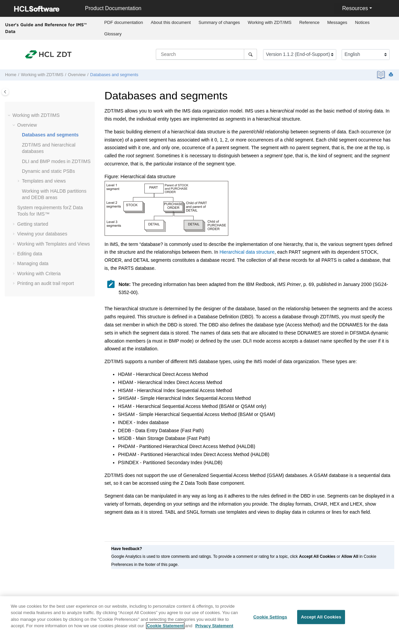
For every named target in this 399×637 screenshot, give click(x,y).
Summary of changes (219, 22)
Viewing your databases (42, 233)
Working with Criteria (39, 273)
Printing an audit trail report (45, 283)
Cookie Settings (270, 619)
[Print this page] (391, 75)
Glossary (112, 33)
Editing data (29, 253)
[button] (9, 115)
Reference (309, 22)
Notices (362, 22)
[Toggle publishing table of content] (5, 91)
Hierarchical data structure (247, 252)
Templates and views (44, 181)
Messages (337, 22)
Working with (269, 22)
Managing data (33, 263)
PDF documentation (123, 22)
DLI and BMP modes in (56, 161)
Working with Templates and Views (53, 244)
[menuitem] (124, 22)
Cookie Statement (165, 628)
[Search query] (206, 54)
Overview (76, 74)
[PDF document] (382, 75)
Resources (355, 8)
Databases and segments (114, 74)
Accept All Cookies (321, 619)
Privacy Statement (214, 628)
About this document (171, 22)
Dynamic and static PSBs (48, 171)
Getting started (32, 224)
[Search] (250, 54)
